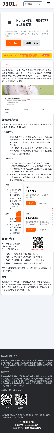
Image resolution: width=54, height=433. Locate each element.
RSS (31, 422)
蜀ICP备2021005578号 (34, 428)
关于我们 (23, 422)
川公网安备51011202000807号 (27, 425)
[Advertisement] (24, 320)
